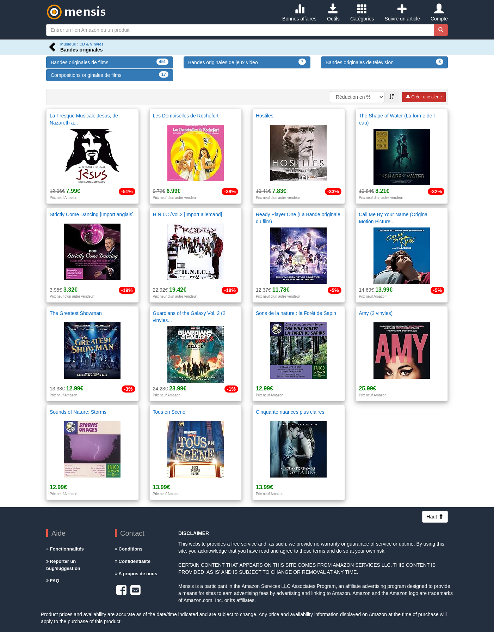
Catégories (362, 13)
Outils (333, 13)
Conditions (129, 549)
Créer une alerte (424, 97)
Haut (435, 516)
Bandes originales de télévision (384, 62)
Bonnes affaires (299, 13)
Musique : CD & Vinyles (82, 44)
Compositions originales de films (109, 74)
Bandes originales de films (109, 62)
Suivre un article (402, 13)
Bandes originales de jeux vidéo (247, 62)
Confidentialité (132, 561)
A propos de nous (136, 573)
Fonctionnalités (65, 549)
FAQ (52, 580)
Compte (439, 13)
